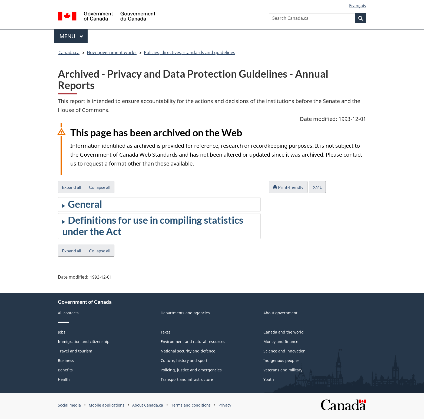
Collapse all (99, 187)
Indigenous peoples (281, 360)
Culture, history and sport (184, 360)
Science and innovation (284, 351)
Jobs (61, 332)
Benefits (65, 369)
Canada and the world (283, 332)
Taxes (166, 332)
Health (64, 379)
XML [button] (317, 187)
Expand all (71, 187)
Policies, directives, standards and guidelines (189, 52)
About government (280, 312)
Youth (268, 379)
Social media (69, 405)
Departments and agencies (185, 312)
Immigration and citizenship (84, 341)
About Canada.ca (147, 405)
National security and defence (188, 351)
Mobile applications (106, 405)
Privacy (224, 405)
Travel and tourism (75, 351)
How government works (112, 52)
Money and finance (280, 341)
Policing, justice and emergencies (191, 369)
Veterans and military (282, 369)
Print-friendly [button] (288, 187)
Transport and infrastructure (187, 379)
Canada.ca (69, 52)
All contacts (68, 312)
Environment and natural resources (193, 341)
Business (66, 360)
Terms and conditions (191, 405)
